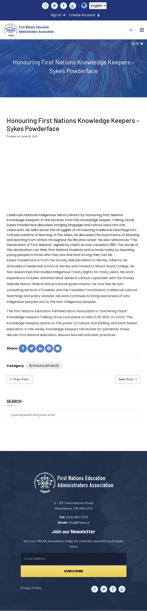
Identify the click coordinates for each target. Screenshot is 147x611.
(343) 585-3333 (77, 517)
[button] (142, 30)
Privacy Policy (31, 588)
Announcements (44, 366)
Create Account (84, 15)
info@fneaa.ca (78, 522)
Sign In (58, 15)
